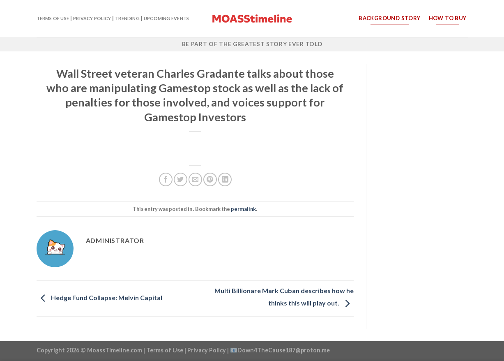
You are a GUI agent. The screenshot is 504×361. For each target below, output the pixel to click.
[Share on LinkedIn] (225, 179)
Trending (127, 18)
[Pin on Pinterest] (210, 179)
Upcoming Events (166, 18)
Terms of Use (53, 18)
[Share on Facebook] (166, 179)
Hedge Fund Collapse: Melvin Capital (99, 297)
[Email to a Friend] (195, 179)
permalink (243, 209)
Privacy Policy (92, 18)
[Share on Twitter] (180, 179)
